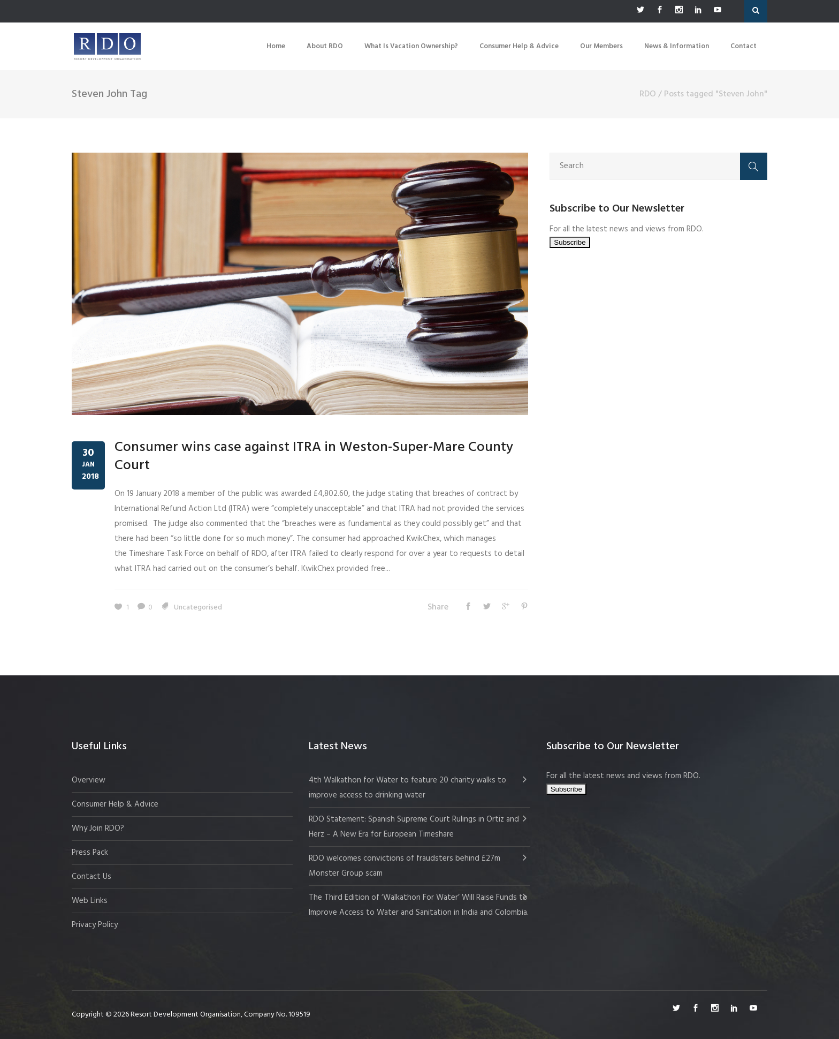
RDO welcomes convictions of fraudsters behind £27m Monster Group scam (404, 866)
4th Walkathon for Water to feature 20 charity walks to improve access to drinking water (407, 788)
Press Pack (90, 852)
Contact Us (91, 876)
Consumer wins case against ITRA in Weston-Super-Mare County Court (314, 456)
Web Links (90, 900)
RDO (647, 94)
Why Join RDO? (98, 828)
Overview (88, 780)
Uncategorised (198, 607)
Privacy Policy (95, 924)
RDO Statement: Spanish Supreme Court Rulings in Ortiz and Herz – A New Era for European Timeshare (414, 827)
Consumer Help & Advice (115, 804)
